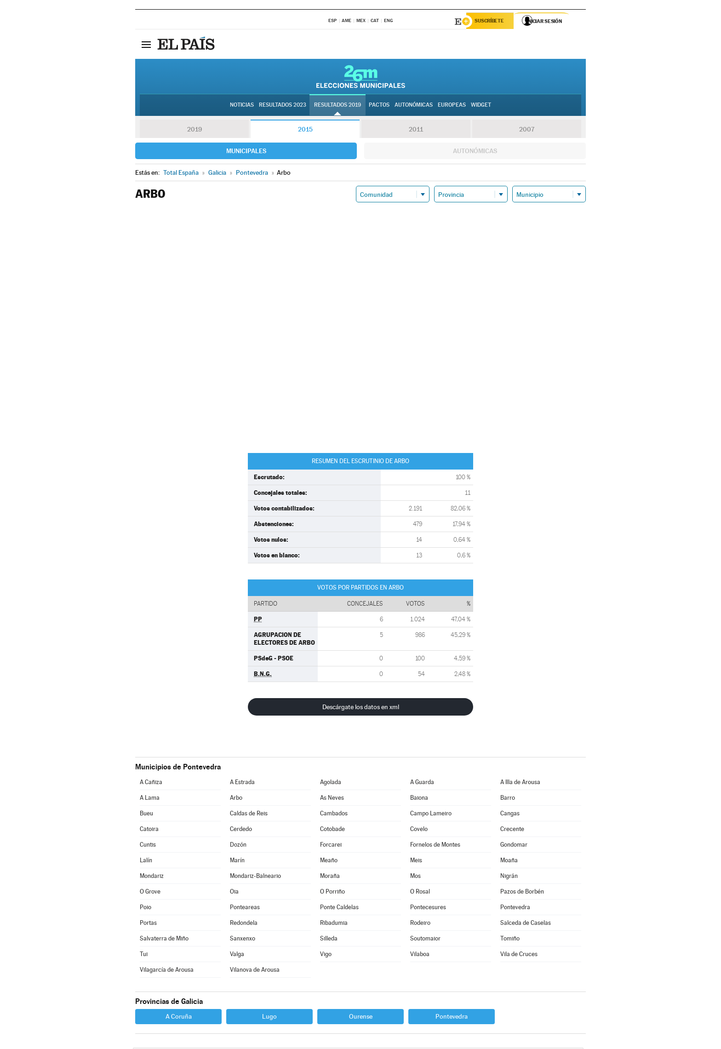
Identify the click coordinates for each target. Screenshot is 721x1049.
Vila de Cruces (519, 955)
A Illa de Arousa (520, 783)
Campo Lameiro (431, 814)
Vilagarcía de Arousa (167, 971)
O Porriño (332, 892)
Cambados (334, 814)
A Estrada (242, 783)
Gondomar (513, 846)
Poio (145, 908)
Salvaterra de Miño (164, 939)
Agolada (330, 783)
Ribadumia (334, 924)
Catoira (149, 830)
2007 (526, 130)
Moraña (330, 877)
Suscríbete (492, 21)
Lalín (146, 861)
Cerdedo (241, 830)
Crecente (512, 830)
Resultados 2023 (282, 106)
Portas (148, 924)
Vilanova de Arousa (255, 971)
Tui (144, 955)
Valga (237, 955)
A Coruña (179, 1017)
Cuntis (148, 846)
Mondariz (152, 877)
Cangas (510, 814)
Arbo (236, 799)
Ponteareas (245, 908)
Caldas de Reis (249, 814)
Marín (237, 861)
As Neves (332, 799)
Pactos (379, 106)
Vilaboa (419, 955)
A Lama (150, 799)
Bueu (146, 814)
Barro (507, 799)
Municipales (246, 152)
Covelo (419, 830)
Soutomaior (425, 939)
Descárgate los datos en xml (360, 708)
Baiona (419, 799)
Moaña (509, 861)
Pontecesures (428, 908)
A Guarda (422, 783)
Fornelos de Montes (435, 846)
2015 (305, 130)
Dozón (238, 846)
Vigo (326, 955)
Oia (234, 892)
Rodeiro (420, 924)
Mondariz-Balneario (255, 877)
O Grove (150, 892)
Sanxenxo (242, 939)
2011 (416, 130)
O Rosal (420, 892)
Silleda (329, 939)
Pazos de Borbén (522, 892)
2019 (194, 130)
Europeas (452, 106)
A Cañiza (151, 783)
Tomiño (510, 939)
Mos (415, 877)
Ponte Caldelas (339, 908)
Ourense (360, 1017)
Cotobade (332, 830)
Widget (481, 106)
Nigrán (509, 877)
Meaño (329, 861)
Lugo (269, 1017)
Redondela (244, 924)
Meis (416, 861)
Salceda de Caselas (525, 924)
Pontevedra (515, 908)
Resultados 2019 (337, 106)
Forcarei (331, 846)
